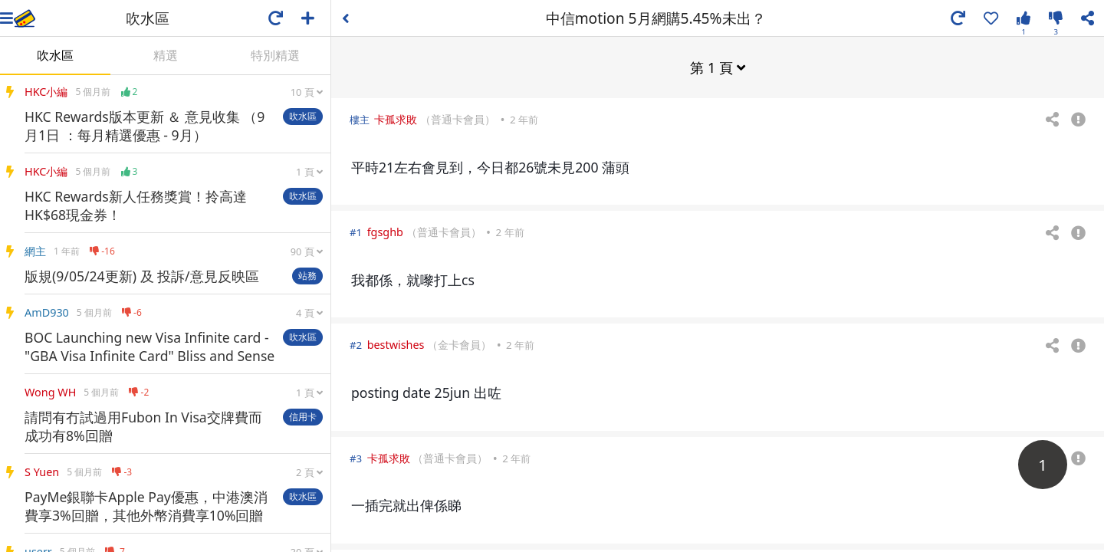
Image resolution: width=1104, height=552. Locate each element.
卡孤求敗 (395, 118)
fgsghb (385, 231)
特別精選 (275, 55)
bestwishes (396, 344)
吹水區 (55, 55)
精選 (165, 55)
